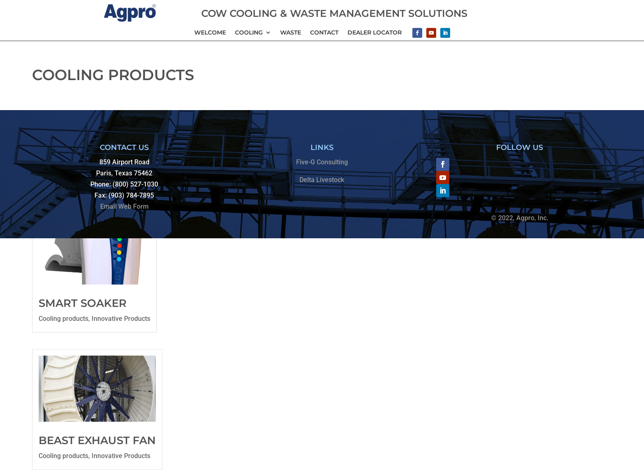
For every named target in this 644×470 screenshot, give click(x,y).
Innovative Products (121, 319)
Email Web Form (124, 206)
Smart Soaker (82, 303)
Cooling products (63, 319)
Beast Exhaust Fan (97, 440)
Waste (290, 32)
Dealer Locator (374, 32)
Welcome (210, 32)
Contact (324, 32)
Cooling (249, 32)
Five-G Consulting (322, 162)
